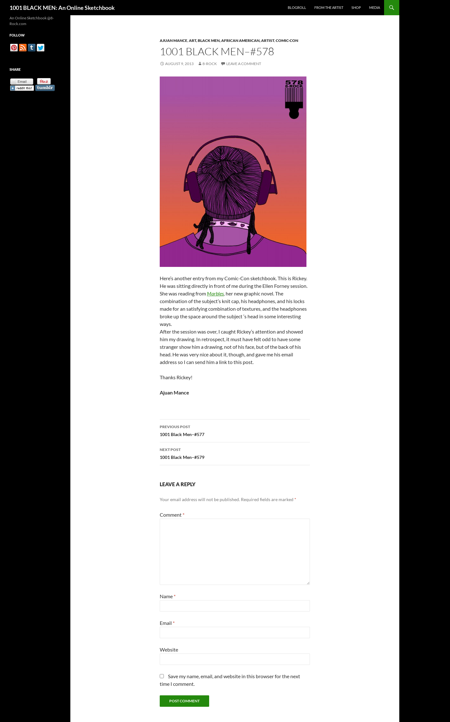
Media (374, 7)
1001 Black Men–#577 (235, 430)
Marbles (215, 293)
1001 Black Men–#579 (235, 453)
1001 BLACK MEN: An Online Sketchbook (62, 7)
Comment (172, 515)
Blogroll (297, 7)
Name (168, 596)
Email (167, 623)
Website (169, 649)
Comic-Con (287, 40)
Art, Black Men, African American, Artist (231, 40)
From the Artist (328, 7)
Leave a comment (243, 63)
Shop (356, 7)
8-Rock (209, 63)
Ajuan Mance (173, 40)
